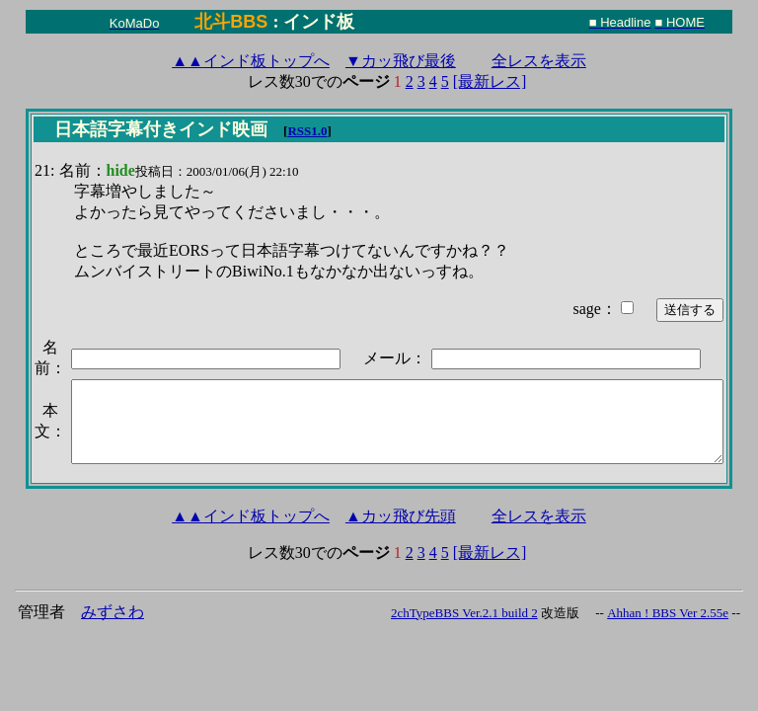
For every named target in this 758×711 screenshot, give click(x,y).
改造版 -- (572, 612)
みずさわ (112, 611)
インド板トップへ (251, 60)
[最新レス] (490, 81)
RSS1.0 (307, 130)
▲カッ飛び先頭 (400, 516)
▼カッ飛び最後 (400, 60)
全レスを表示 (539, 60)
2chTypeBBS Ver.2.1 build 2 (464, 612)
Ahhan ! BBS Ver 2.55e (667, 612)
